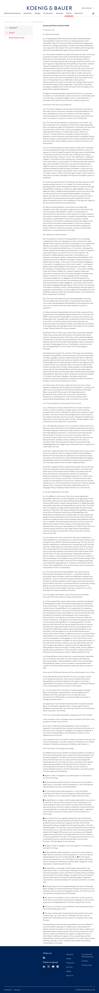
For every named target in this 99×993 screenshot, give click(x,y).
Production (48, 16)
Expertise (28, 16)
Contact (85, 961)
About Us (79, 16)
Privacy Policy (87, 965)
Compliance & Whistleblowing (87, 956)
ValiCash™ (13, 28)
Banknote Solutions (12, 16)
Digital (69, 16)
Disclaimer (8, 990)
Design (37, 16)
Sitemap (17, 990)
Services (59, 16)
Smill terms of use (16, 38)
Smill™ (12, 33)
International (87, 8)
